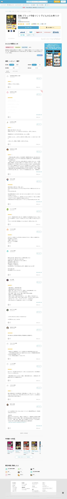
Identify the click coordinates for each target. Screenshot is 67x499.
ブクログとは (50, 1)
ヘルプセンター (44, 485)
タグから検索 (24, 485)
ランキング (14, 484)
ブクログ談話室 (15, 487)
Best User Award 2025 (35, 490)
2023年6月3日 (12, 280)
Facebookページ (44, 491)
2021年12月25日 (12, 328)
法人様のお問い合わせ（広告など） (47, 488)
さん (14, 75)
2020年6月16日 (12, 344)
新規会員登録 (57, 1)
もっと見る (39, 55)
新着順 (17, 64)
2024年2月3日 (12, 230)
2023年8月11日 (12, 251)
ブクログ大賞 (14, 488)
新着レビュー (14, 486)
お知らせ (43, 484)
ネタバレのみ (15, 71)
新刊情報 (14, 485)
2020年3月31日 (12, 364)
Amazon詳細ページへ (50, 27)
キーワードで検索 (24, 484)
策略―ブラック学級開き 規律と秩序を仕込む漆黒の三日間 (10, 451)
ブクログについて (34, 484)
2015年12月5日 (12, 405)
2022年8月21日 (12, 310)
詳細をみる (38, 87)
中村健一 (19, 20)
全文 (40, 64)
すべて (7, 71)
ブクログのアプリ (34, 487)
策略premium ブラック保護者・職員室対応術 (35, 451)
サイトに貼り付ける (11, 38)
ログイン (63, 1)
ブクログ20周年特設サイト (36, 491)
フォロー (39, 78)
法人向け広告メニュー (45, 486)
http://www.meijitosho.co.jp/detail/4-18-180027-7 (17, 422)
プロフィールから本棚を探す (26, 488)
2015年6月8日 (12, 150)
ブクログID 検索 (24, 489)
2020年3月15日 (12, 386)
